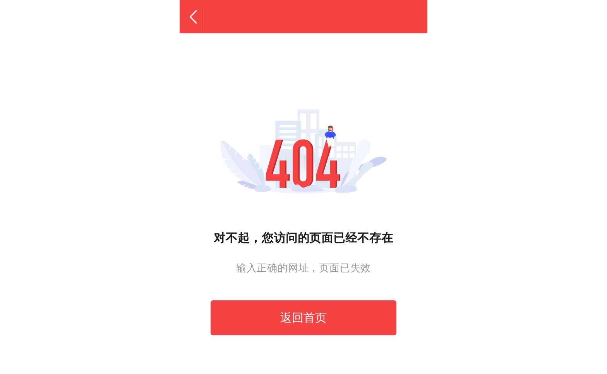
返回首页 (303, 317)
